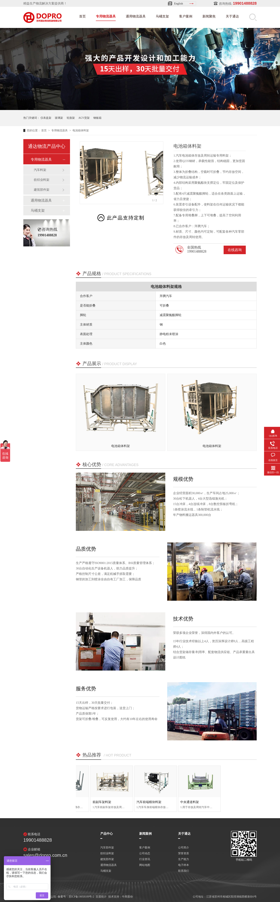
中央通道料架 (221, 802)
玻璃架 (59, 117)
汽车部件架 (107, 847)
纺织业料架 (41, 179)
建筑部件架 (41, 189)
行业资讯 (144, 859)
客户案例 (185, 16)
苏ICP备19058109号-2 (81, 896)
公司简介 (183, 847)
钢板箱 (97, 117)
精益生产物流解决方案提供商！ (45, 3)
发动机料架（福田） (94, 802)
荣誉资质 (183, 853)
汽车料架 (40, 170)
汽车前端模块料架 (180, 802)
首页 (82, 16)
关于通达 (232, 16)
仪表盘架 (45, 117)
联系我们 (183, 871)
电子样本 (183, 865)
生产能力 (183, 859)
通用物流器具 (136, 16)
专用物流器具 (106, 16)
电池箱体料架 (81, 130)
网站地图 (144, 865)
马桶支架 (162, 16)
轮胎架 (71, 117)
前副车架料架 (133, 802)
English (178, 3)
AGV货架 (84, 117)
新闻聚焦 (209, 16)
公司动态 (144, 853)
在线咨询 (235, 250)
